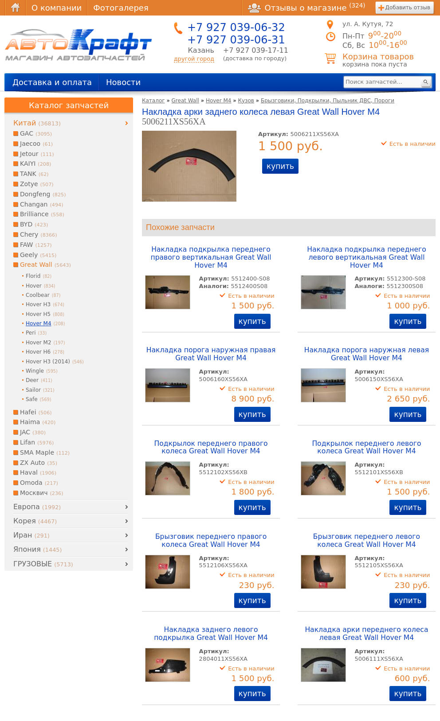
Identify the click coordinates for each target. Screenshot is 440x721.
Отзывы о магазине (306, 7)
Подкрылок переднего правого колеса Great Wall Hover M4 (210, 448)
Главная (15, 8)
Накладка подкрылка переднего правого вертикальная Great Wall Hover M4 (210, 257)
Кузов (246, 100)
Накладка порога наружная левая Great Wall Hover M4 (366, 354)
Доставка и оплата (52, 82)
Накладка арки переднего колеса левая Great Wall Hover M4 (366, 634)
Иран (31, 535)
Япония (37, 549)
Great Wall (185, 100)
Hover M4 (219, 100)
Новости (123, 82)
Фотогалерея (120, 7)
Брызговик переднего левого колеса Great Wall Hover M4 (366, 541)
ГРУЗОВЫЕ (43, 564)
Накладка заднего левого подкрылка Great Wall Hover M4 (211, 634)
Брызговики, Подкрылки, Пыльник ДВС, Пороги (327, 100)
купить (280, 166)
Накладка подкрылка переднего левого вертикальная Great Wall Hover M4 (366, 257)
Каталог (153, 100)
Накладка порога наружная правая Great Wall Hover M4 (211, 354)
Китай (37, 123)
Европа (37, 507)
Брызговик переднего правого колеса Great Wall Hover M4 (211, 541)
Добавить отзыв (407, 7)
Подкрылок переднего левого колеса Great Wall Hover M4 (366, 448)
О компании (56, 7)
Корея (35, 521)
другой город (194, 58)
